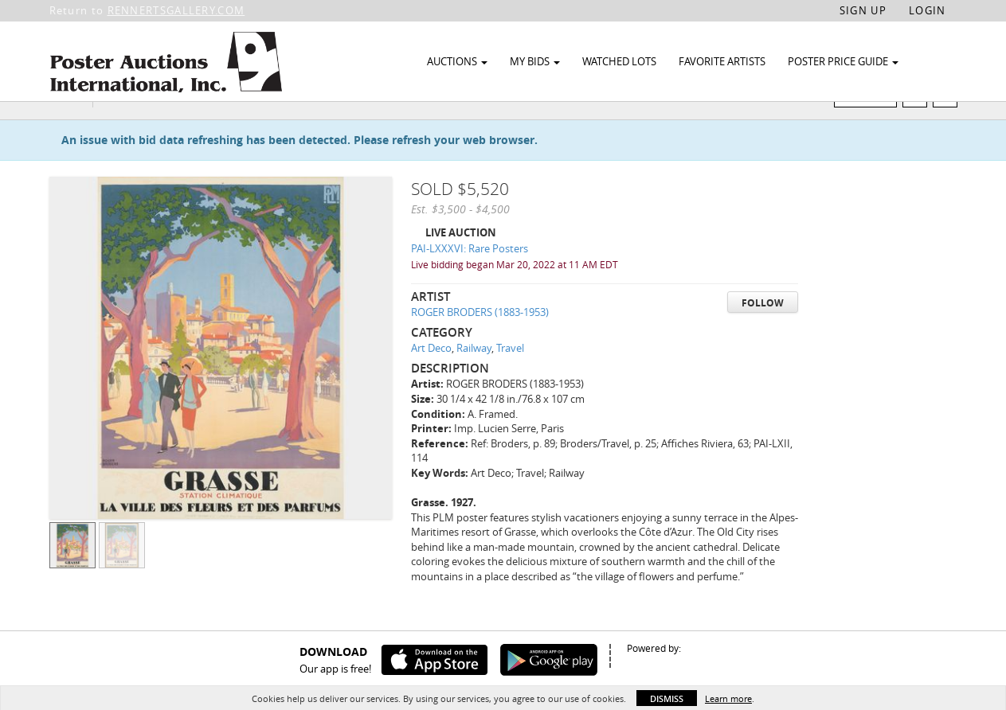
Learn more (728, 698)
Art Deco (431, 379)
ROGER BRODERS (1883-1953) (480, 343)
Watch (872, 126)
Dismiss (666, 698)
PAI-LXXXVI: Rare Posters (469, 279)
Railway (473, 379)
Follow (763, 333)
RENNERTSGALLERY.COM (176, 10)
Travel (510, 379)
